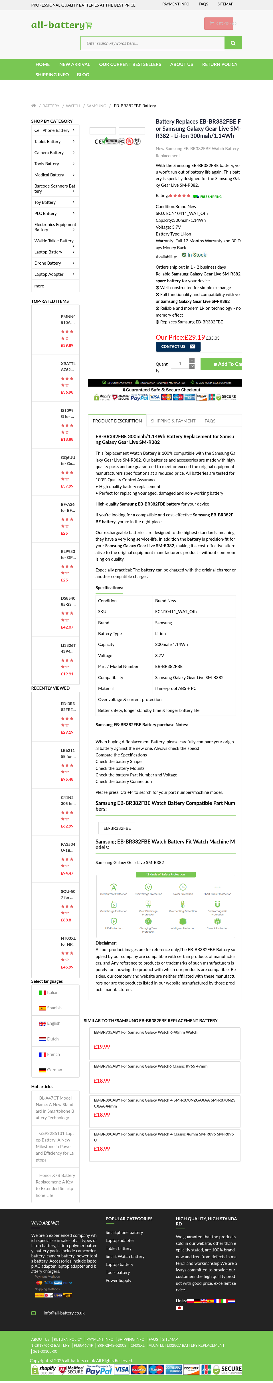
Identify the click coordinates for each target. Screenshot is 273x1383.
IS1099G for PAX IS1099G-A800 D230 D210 (68, 415)
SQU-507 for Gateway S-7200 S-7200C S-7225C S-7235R (68, 896)
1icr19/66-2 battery (50, 1347)
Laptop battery (120, 1266)
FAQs (203, 4)
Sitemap (225, 4)
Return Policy (68, 1341)
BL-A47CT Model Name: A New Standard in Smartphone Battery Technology (55, 1109)
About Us (40, 1341)
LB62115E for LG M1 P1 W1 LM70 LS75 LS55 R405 (68, 755)
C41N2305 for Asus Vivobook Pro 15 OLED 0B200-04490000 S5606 (68, 802)
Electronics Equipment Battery (56, 229)
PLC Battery (56, 215)
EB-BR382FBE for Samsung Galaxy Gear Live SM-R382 (68, 708)
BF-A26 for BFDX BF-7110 (68, 509)
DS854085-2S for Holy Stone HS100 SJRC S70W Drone (68, 603)
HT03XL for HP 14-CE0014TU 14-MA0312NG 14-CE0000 (68, 943)
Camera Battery (56, 154)
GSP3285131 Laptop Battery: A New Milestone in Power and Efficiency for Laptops (55, 1148)
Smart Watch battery (125, 1258)
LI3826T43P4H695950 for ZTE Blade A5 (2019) (68, 650)
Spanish (50, 1009)
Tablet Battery (56, 143)
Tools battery (118, 1274)
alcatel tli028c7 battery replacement (187, 1347)
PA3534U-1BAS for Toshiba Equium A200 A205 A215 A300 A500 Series (68, 849)
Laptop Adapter (56, 275)
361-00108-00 (45, 1353)
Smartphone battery (124, 1234)
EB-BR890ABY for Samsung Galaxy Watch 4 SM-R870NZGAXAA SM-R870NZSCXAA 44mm (165, 1105)
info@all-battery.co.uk (64, 1314)
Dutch (49, 1040)
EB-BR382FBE (117, 829)
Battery (51, 107)
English (49, 1025)
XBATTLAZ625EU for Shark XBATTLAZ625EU (68, 368)
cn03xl (138, 1347)
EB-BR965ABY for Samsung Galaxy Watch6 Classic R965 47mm (151, 1068)
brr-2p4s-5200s (111, 1347)
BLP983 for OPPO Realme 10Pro (68, 556)
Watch (73, 107)
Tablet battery (119, 1250)
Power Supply (119, 1282)
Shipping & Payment (173, 422)
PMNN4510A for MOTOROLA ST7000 (68, 321)
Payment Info (175, 4)
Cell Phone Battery (56, 131)
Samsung (96, 107)
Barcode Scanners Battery (56, 190)
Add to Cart (229, 366)
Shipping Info (131, 1341)
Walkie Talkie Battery (56, 242)
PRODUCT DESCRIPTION (117, 422)
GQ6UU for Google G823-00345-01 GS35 (68, 462)
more (39, 287)
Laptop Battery (56, 253)
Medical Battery (56, 176)
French (49, 1056)
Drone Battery (56, 264)
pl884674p (83, 1347)
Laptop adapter (120, 1242)
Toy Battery (56, 203)
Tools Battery (56, 165)
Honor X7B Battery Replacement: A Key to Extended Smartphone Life (55, 1186)
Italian (49, 994)
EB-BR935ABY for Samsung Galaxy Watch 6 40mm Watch (146, 1034)
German (50, 1071)
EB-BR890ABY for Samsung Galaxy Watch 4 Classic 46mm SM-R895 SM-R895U (164, 1139)
